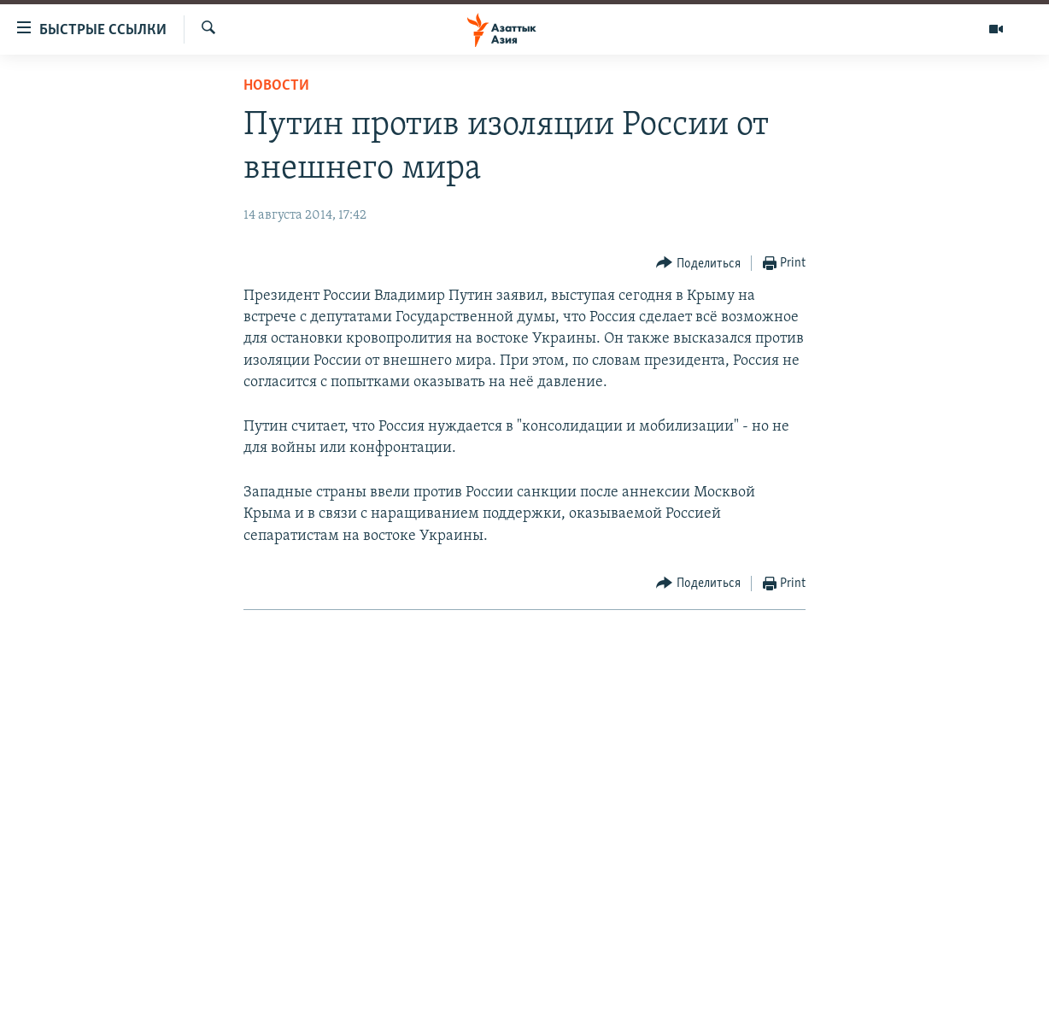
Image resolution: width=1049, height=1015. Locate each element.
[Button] (698, 263)
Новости (276, 86)
